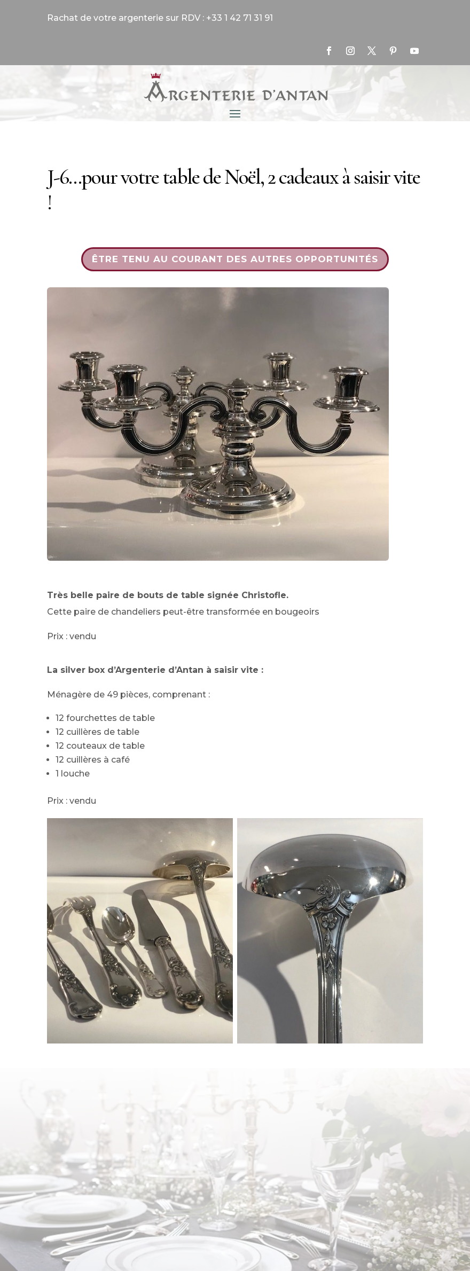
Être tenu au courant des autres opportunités (235, 259)
